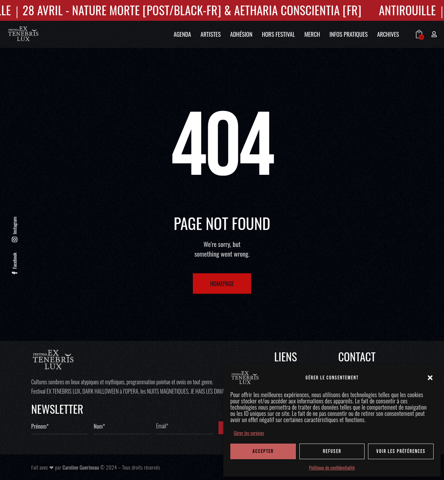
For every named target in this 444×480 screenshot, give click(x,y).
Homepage (222, 283)
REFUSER (332, 451)
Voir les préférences (401, 451)
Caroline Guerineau (80, 467)
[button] (430, 377)
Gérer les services (249, 432)
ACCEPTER (263, 451)
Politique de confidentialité (332, 467)
